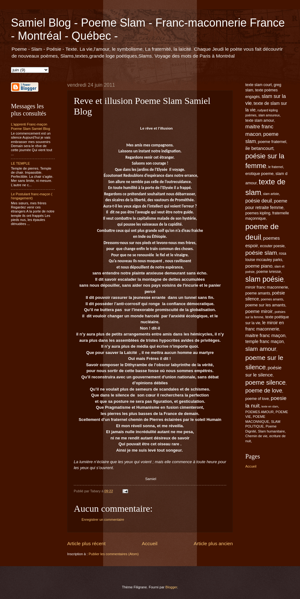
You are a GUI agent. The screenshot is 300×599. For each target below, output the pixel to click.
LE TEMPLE (20, 163)
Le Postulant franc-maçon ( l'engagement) (31, 196)
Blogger (171, 587)
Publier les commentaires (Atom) (114, 554)
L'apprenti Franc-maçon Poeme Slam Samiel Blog (30, 126)
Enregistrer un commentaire (103, 519)
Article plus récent (86, 543)
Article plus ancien (213, 543)
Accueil (150, 543)
